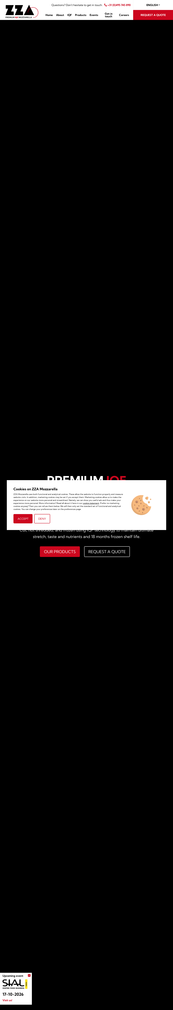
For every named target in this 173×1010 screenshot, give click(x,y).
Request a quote (153, 15)
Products (80, 15)
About (60, 15)
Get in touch (109, 15)
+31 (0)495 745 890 (117, 5)
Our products (60, 551)
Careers (124, 15)
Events (94, 15)
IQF (69, 15)
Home (49, 15)
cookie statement (91, 503)
